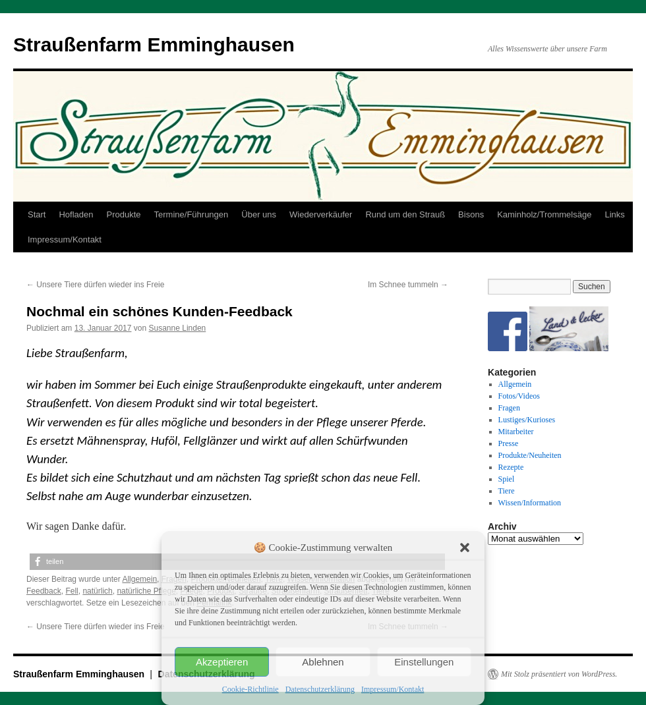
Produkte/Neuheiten (530, 455)
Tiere (506, 490)
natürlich (97, 591)
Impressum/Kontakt (392, 689)
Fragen (509, 407)
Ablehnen (322, 661)
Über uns (258, 214)
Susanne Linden (177, 328)
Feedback (43, 591)
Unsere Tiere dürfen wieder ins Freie (95, 284)
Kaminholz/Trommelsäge (544, 214)
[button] (464, 547)
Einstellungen (424, 661)
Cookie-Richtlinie (250, 689)
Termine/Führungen (191, 214)
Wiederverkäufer (320, 214)
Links (614, 214)
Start (36, 214)
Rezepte (511, 467)
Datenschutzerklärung (320, 689)
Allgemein (139, 579)
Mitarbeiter (516, 431)
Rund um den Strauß (405, 214)
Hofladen (76, 214)
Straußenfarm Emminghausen (154, 44)
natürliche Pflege (146, 591)
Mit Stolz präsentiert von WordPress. (559, 674)
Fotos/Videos (519, 396)
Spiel (506, 479)
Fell (71, 591)
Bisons (471, 214)
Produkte (124, 214)
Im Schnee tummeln (408, 284)
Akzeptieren (222, 661)
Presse (508, 443)
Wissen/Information (530, 502)
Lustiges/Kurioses (527, 419)
